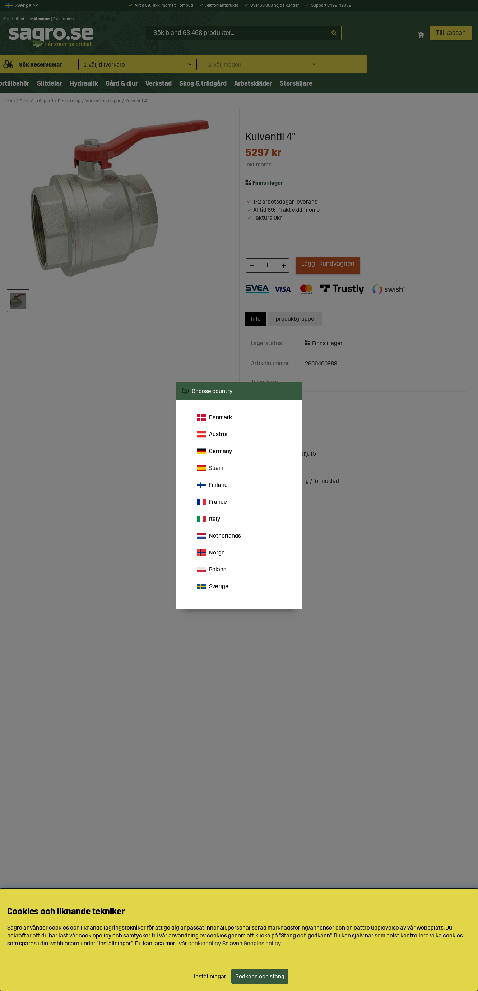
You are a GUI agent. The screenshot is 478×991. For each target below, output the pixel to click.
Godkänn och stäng (259, 976)
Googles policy (261, 943)
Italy (208, 519)
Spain (210, 468)
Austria (212, 434)
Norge (211, 553)
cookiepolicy (204, 943)
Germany (214, 451)
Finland (212, 485)
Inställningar (210, 976)
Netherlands (219, 536)
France (212, 502)
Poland (212, 570)
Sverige (212, 586)
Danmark (214, 417)
